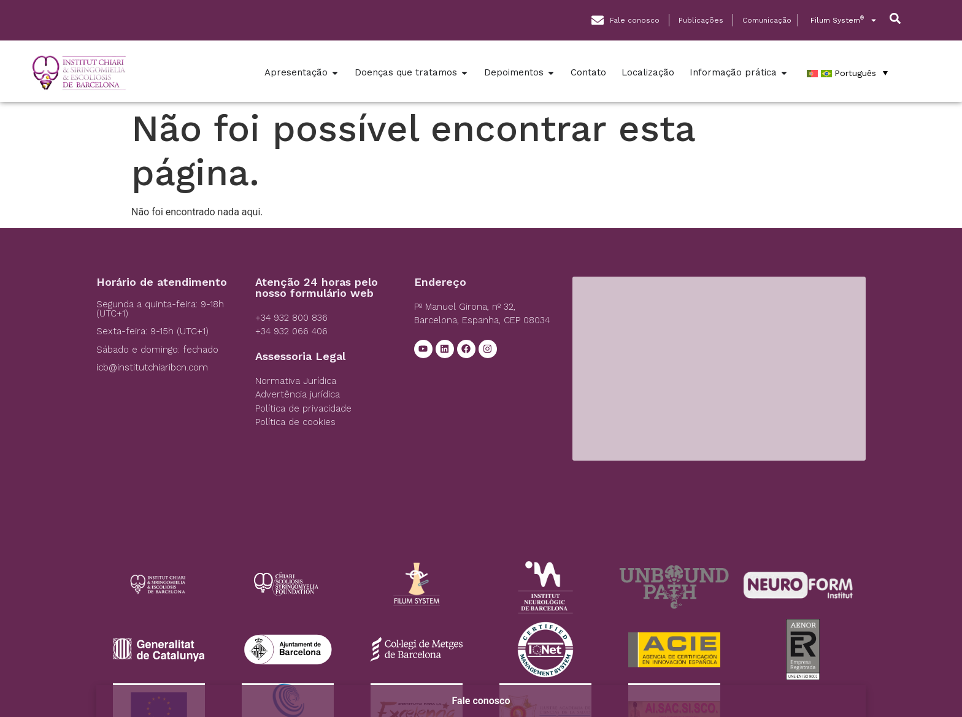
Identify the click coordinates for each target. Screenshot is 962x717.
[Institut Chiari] (718, 369)
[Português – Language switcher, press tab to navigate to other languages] (847, 72)
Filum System (843, 20)
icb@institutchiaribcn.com (152, 367)
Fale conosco (481, 701)
